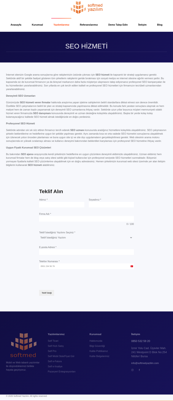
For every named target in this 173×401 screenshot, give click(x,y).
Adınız (43, 199)
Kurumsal (37, 24)
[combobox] (86, 238)
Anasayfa (16, 24)
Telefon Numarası (49, 261)
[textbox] (83, 238)
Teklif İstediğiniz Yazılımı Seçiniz (57, 232)
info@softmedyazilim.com (145, 362)
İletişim (142, 24)
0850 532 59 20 (140, 340)
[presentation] (62, 279)
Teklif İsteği (47, 293)
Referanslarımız (89, 24)
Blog (160, 24)
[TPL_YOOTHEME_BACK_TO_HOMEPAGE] (86, 7)
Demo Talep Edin (118, 24)
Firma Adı (45, 214)
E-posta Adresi (47, 247)
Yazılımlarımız (61, 24)
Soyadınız (95, 199)
